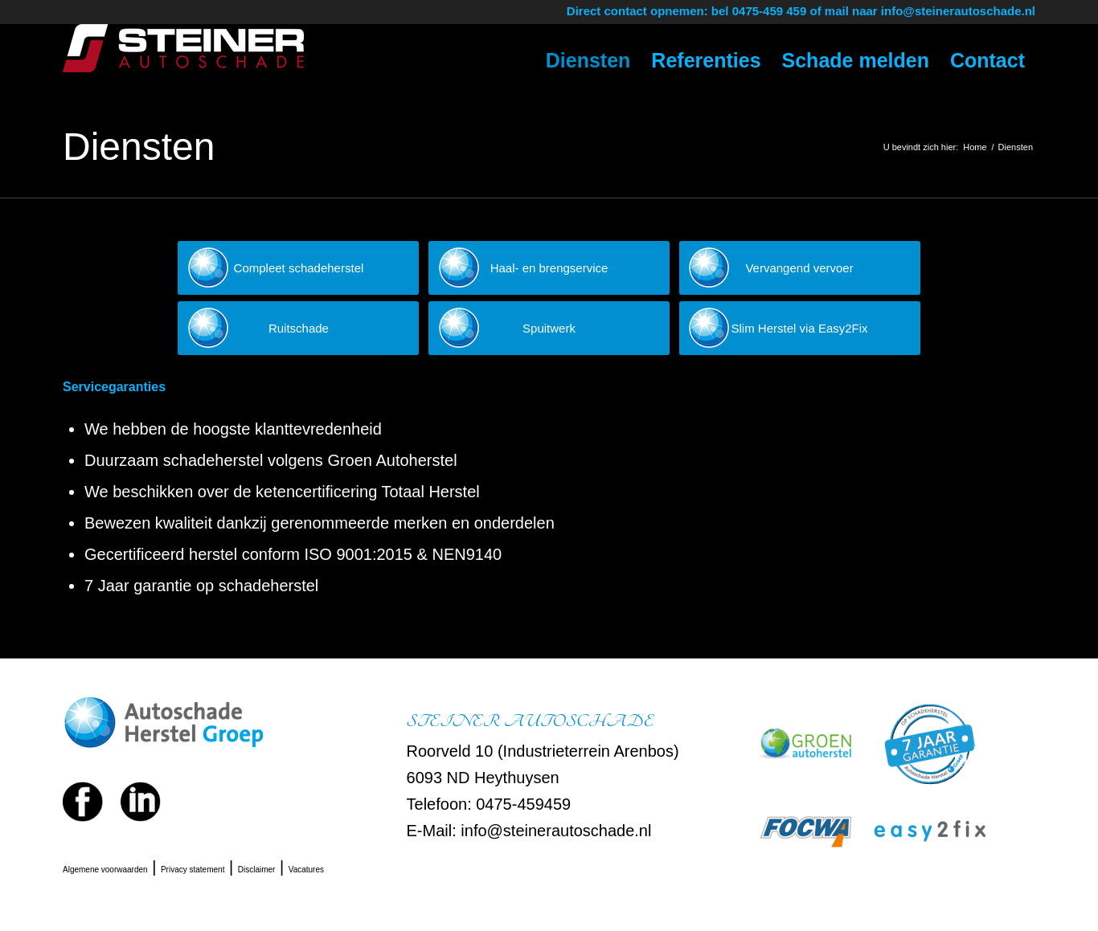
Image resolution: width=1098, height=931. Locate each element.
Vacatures (306, 869)
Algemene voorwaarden (105, 869)
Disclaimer (257, 869)
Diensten (139, 146)
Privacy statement (192, 869)
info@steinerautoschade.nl (958, 11)
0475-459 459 (769, 11)
